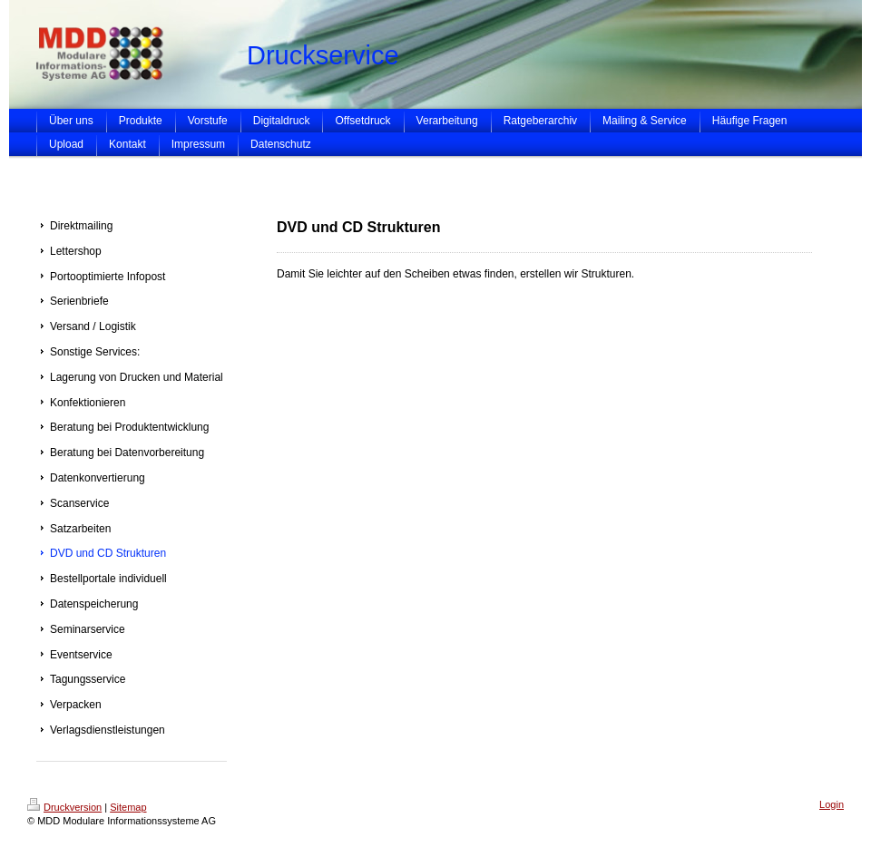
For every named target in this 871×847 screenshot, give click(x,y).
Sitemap (128, 807)
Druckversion (64, 807)
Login (831, 804)
